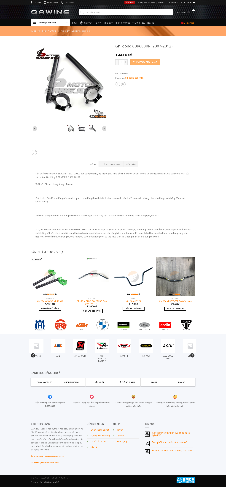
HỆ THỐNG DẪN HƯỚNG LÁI (69, 31)
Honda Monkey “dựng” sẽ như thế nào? (172, 450)
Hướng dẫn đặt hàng (146, 2)
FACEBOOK (44, 478)
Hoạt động (122, 441)
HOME (75, 23)
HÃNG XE (108, 22)
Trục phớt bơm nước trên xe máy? (169, 442)
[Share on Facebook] (118, 84)
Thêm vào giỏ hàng (145, 62)
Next (191, 354)
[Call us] (191, 2)
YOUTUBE (63, 478)
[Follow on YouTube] (194, 2)
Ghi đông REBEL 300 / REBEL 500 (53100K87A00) (92, 302)
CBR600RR (139, 78)
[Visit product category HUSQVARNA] (40, 325)
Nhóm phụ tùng (49, 31)
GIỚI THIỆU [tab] (131, 164)
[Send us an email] (188, 2)
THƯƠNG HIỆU (138, 23)
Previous (32, 354)
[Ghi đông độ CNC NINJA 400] (50, 276)
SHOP (98, 23)
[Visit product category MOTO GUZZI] (144, 325)
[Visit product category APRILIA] (165, 325)
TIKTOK (54, 478)
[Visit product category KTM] (82, 325)
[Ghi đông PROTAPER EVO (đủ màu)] (175, 276)
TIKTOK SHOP (173, 2)
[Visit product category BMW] (103, 325)
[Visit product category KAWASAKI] (123, 325)
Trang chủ (35, 31)
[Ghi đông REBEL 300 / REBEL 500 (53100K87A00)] (91, 276)
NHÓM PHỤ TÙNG (122, 23)
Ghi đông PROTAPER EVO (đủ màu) (175, 301)
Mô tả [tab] (93, 164)
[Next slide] (104, 128)
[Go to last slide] (35, 128)
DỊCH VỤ (86, 23)
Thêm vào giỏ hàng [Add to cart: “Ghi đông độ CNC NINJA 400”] (50, 308)
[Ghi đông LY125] (133, 276)
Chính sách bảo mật (100, 430)
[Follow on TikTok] (185, 2)
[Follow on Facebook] (182, 2)
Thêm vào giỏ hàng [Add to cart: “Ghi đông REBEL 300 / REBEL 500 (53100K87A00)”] (91, 311)
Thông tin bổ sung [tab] (111, 164)
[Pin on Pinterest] (123, 84)
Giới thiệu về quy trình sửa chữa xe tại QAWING (171, 434)
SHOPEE (161, 2)
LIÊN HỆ (150, 23)
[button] (70, 128)
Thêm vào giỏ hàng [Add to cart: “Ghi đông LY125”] (133, 308)
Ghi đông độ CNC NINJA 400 (50, 301)
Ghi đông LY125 (133, 301)
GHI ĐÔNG (86, 31)
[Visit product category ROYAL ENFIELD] (61, 325)
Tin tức (120, 430)
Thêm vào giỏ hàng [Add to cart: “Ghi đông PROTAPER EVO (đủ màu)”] (175, 308)
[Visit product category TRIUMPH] (186, 325)
